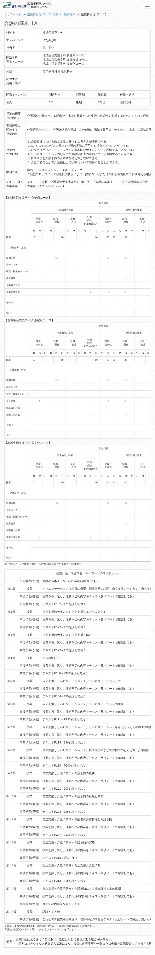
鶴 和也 (48, 47)
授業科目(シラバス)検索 (42, 14)
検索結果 (69, 14)
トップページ (13, 14)
